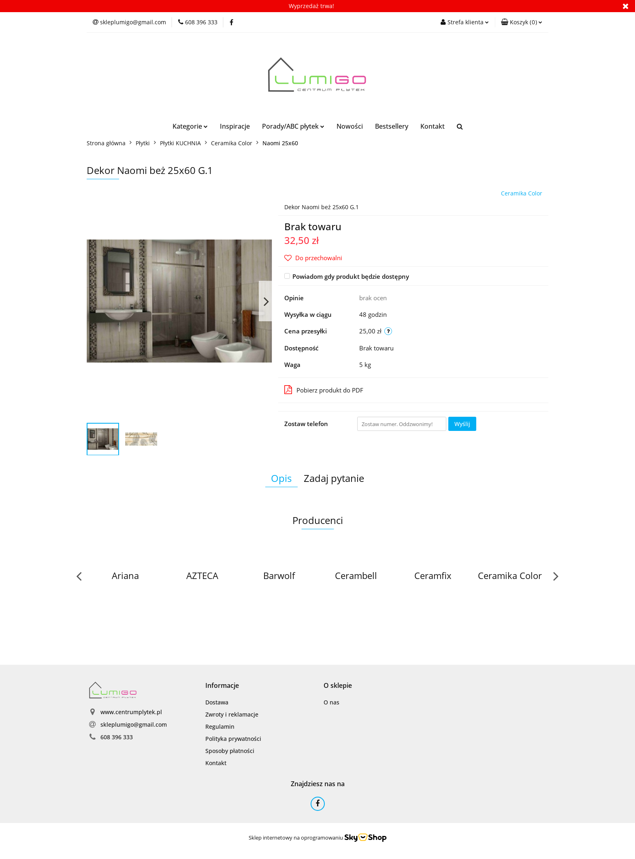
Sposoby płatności (229, 751)
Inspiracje (235, 126)
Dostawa (216, 702)
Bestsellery (391, 126)
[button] (521, 22)
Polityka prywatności (233, 738)
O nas (331, 702)
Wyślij (462, 424)
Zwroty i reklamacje (231, 714)
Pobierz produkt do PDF (323, 389)
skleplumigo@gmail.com (133, 724)
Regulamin (219, 726)
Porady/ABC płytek (293, 126)
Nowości (350, 126)
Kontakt (432, 126)
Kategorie (190, 126)
